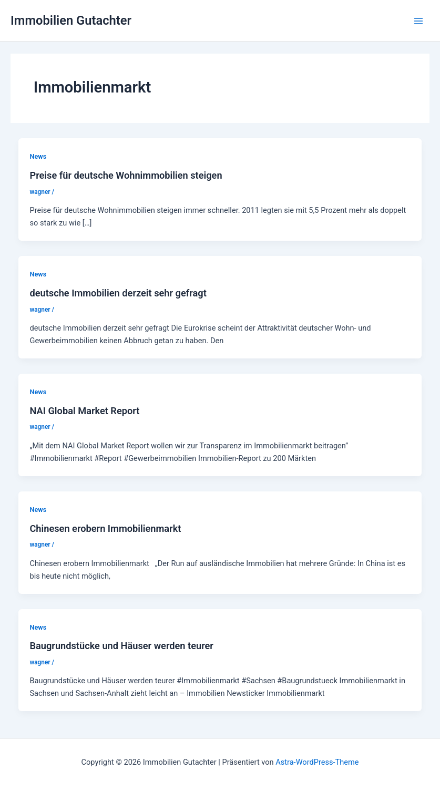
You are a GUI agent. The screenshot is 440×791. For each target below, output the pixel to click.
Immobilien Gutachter (71, 20)
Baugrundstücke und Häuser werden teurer (121, 645)
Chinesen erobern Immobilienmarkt (105, 528)
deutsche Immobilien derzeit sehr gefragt (117, 293)
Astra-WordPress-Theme (317, 762)
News (37, 156)
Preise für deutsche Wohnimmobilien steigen (125, 175)
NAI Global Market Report (84, 410)
